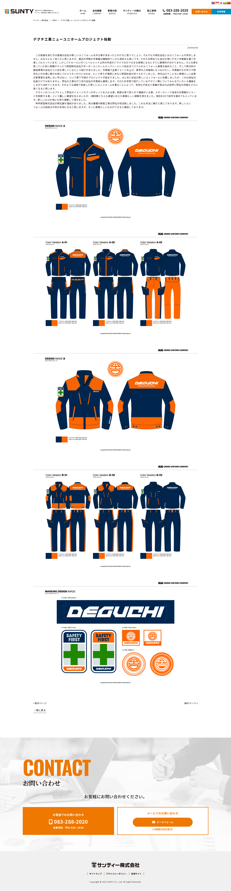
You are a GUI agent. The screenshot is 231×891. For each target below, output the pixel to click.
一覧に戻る (40, 710)
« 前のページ (40, 703)
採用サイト (136, 873)
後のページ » (191, 703)
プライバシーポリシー (116, 873)
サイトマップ (95, 873)
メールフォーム (165, 822)
